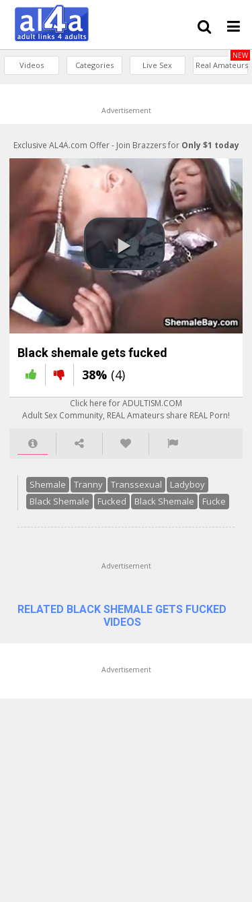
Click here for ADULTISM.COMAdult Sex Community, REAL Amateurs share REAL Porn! (126, 423)
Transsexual (127, 498)
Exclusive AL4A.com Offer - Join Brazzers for (126, 145)
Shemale (38, 498)
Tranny (79, 498)
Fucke (204, 515)
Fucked (102, 515)
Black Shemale (50, 515)
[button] (124, 251)
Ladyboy (178, 498)
